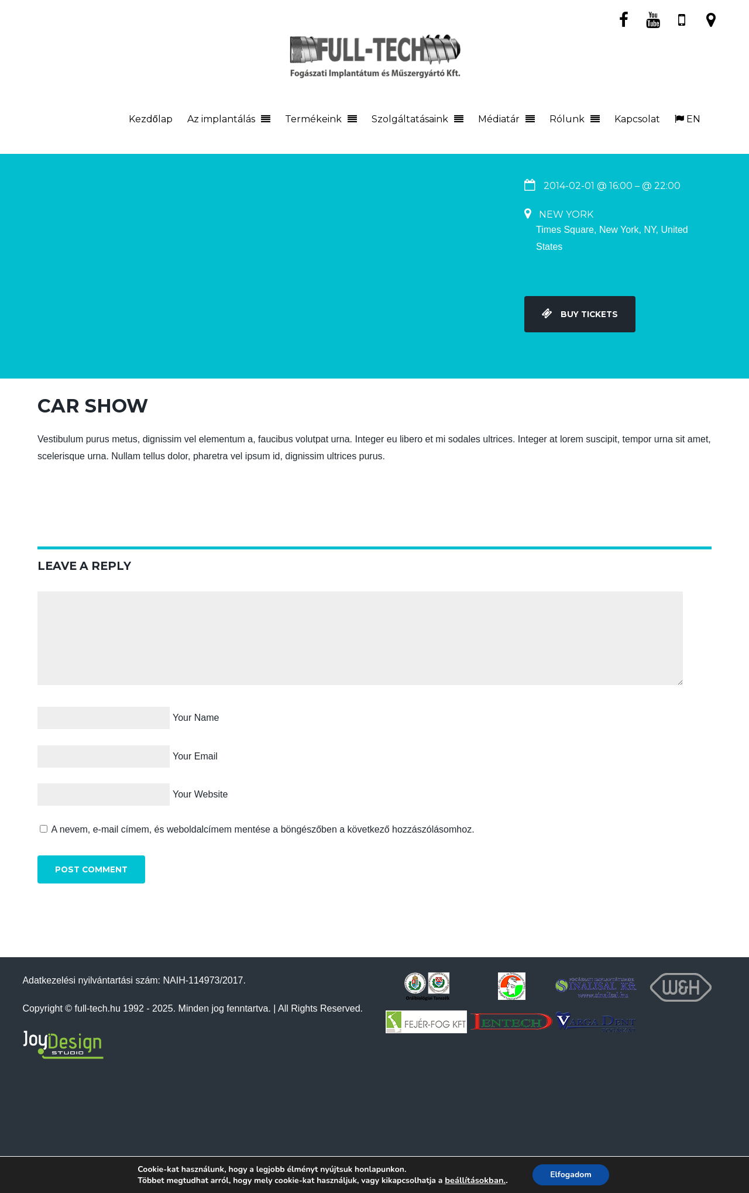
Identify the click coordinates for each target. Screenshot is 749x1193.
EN (687, 119)
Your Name (196, 718)
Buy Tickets (580, 314)
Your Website (200, 794)
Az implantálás (221, 119)
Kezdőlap (151, 119)
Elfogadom (571, 1174)
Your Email (195, 756)
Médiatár (499, 119)
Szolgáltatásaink (410, 119)
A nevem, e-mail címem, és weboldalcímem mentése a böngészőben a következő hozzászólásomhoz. (263, 829)
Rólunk (567, 119)
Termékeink (313, 119)
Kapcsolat (637, 119)
